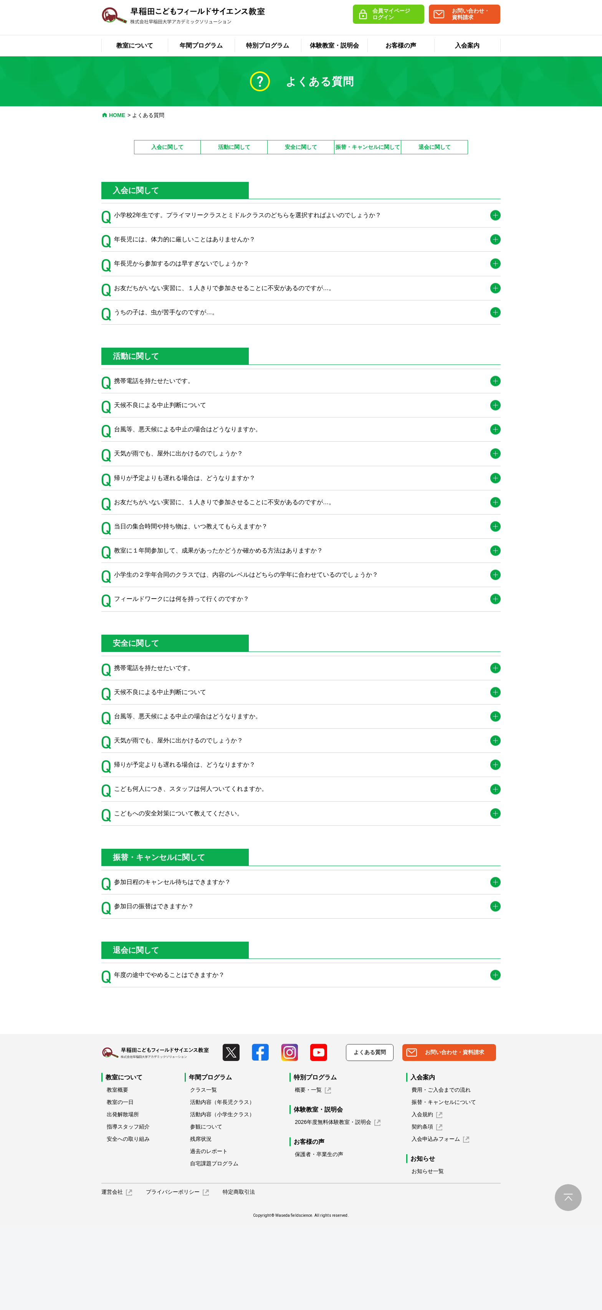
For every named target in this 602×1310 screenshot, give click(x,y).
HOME (117, 115)
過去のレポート (209, 1236)
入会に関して (167, 147)
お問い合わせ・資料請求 (471, 14)
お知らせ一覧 (428, 1256)
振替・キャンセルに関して (368, 147)
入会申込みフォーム (436, 1224)
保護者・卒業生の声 (319, 1239)
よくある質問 (370, 1137)
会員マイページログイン (391, 14)
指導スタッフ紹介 (128, 1211)
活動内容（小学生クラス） (222, 1199)
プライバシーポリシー (173, 1277)
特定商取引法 (239, 1277)
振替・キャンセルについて (444, 1187)
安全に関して (301, 147)
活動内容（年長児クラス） (222, 1187)
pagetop (568, 1282)
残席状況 (201, 1224)
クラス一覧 (203, 1174)
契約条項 (422, 1211)
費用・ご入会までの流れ (441, 1174)
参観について (206, 1211)
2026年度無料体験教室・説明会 (333, 1207)
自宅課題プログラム (214, 1248)
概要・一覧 (308, 1174)
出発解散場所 (123, 1199)
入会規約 (422, 1199)
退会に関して (434, 147)
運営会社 (112, 1277)
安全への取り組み (128, 1224)
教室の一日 (120, 1187)
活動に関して (234, 147)
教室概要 (117, 1174)
